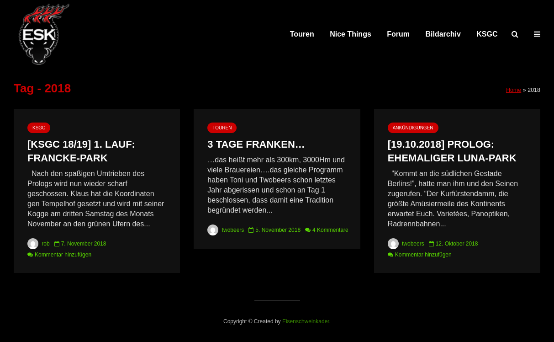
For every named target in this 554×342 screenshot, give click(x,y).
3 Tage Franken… (256, 144)
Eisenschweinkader (305, 321)
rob (38, 243)
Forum (398, 34)
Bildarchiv (443, 34)
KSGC (486, 34)
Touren (302, 34)
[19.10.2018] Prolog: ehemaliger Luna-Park (452, 151)
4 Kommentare (330, 230)
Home (513, 90)
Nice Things (350, 34)
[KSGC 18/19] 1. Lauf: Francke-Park (81, 151)
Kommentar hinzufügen (63, 254)
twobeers (225, 230)
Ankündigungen (413, 127)
